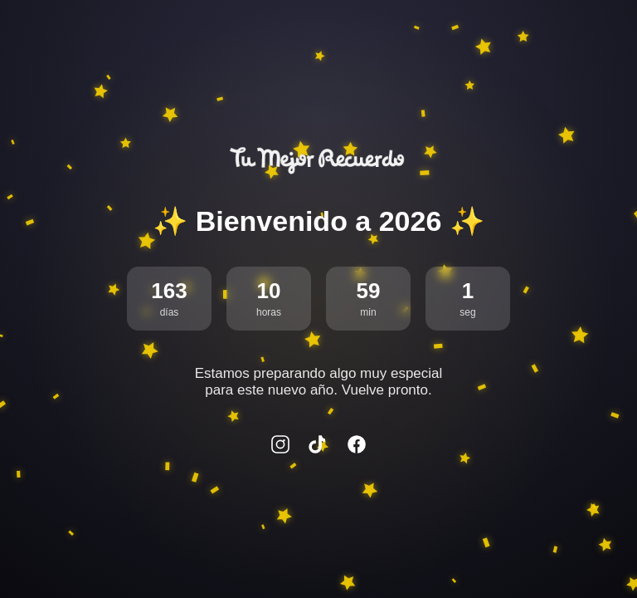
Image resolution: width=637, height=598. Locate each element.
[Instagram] (280, 446)
